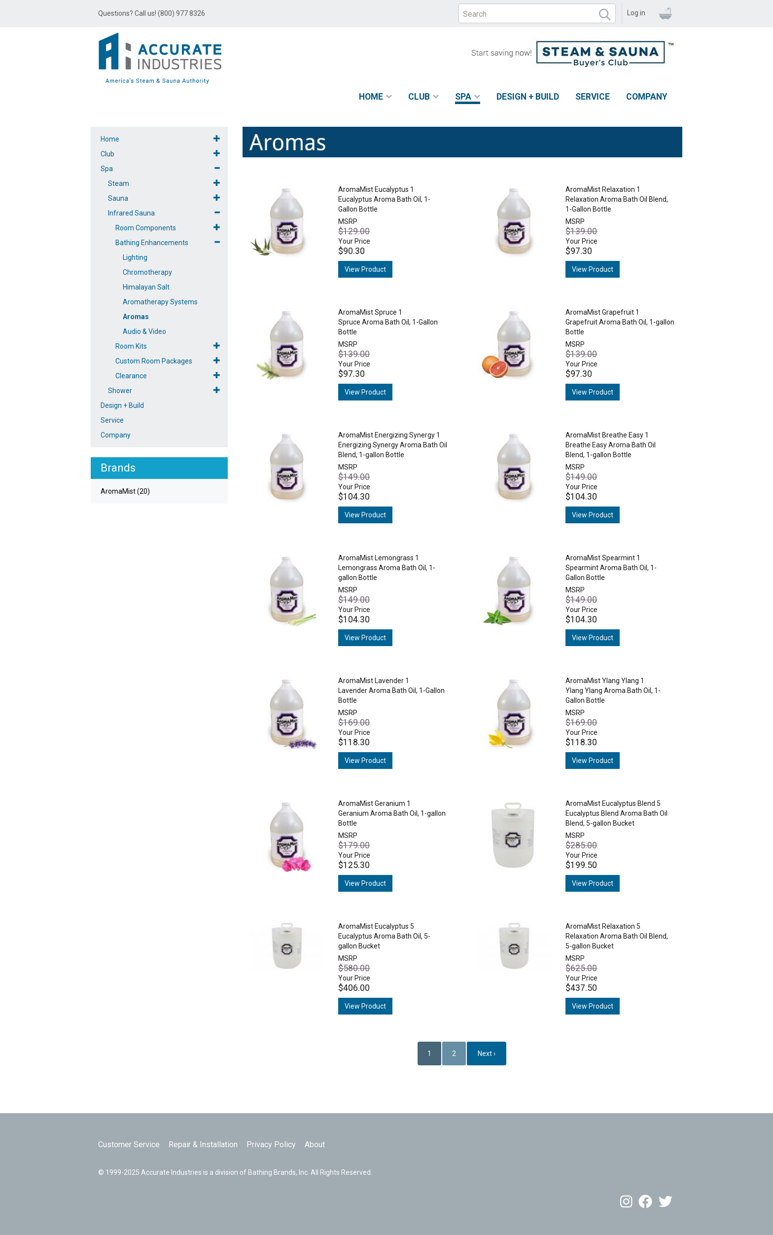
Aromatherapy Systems (160, 302)
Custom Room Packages (153, 361)
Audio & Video (144, 331)
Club (419, 97)
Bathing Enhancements (151, 243)
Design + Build (527, 97)
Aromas (136, 317)
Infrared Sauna (131, 213)
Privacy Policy (271, 1144)
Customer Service (129, 1144)
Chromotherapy (147, 272)
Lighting (135, 257)
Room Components (145, 228)
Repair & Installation (203, 1144)
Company (647, 97)
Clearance (131, 376)
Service (592, 97)
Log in (636, 13)
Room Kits (131, 346)
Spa (463, 97)
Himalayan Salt (146, 287)
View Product (365, 269)
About (315, 1144)
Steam (118, 183)
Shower (120, 391)
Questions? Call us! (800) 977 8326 (151, 13)
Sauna (118, 198)
